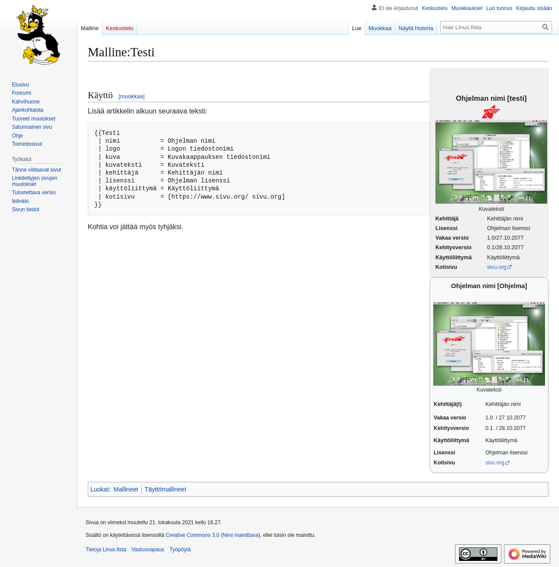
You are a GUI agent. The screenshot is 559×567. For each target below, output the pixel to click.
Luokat (99, 489)
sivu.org (496, 267)
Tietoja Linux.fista (106, 549)
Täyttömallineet (165, 489)
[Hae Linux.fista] (496, 27)
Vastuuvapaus (147, 549)
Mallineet (126, 489)
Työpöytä (180, 549)
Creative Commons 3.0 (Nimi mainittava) (213, 535)
